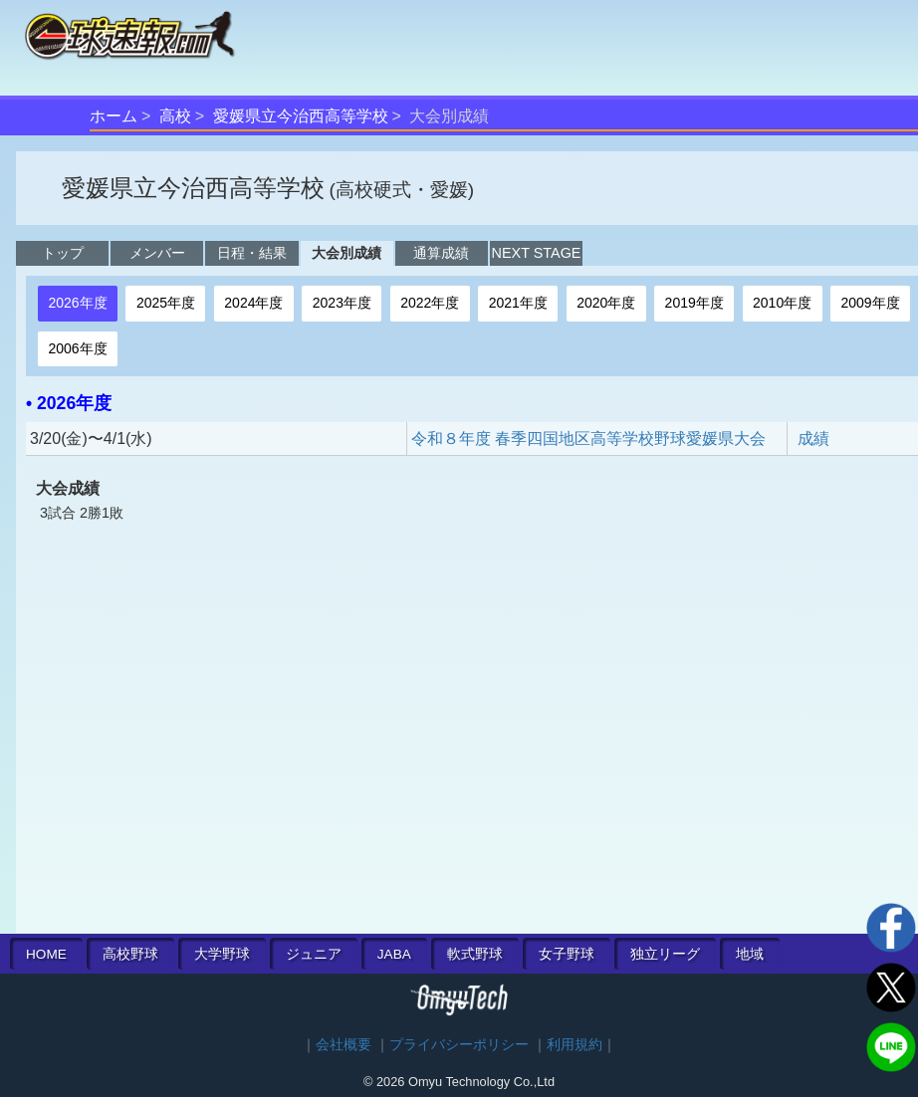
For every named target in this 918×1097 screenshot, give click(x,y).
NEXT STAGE (536, 253)
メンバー (157, 253)
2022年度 (429, 303)
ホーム (113, 116)
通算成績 (441, 253)
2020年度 (605, 303)
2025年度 (165, 303)
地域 (750, 954)
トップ (63, 253)
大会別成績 (346, 253)
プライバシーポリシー (459, 1044)
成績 (813, 438)
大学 (222, 954)
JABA (394, 954)
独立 (665, 954)
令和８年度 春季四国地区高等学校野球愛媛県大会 (588, 438)
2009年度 (870, 303)
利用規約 (574, 1044)
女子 (566, 954)
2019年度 (694, 303)
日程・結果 (252, 253)
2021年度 (518, 303)
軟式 (475, 954)
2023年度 (342, 303)
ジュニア (314, 954)
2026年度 (77, 303)
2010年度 (782, 303)
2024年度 (253, 303)
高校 (175, 116)
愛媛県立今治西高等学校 (300, 116)
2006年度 (77, 348)
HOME (46, 954)
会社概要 (343, 1044)
